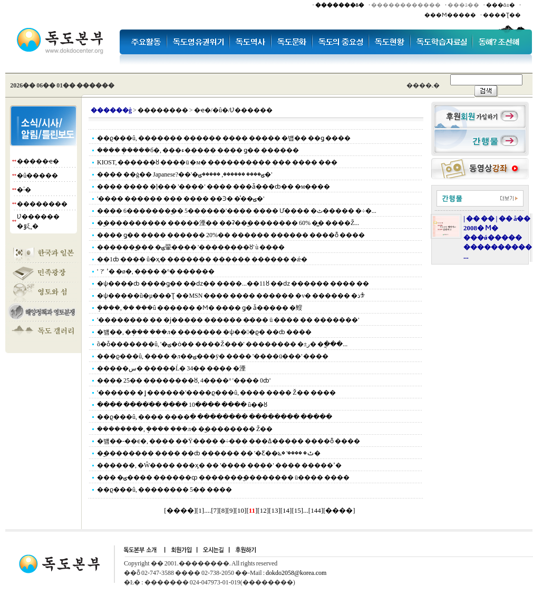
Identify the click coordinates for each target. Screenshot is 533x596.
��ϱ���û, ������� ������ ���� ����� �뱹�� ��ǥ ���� (224, 138)
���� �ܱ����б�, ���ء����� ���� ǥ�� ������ (198, 150)
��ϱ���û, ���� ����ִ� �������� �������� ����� (214, 417)
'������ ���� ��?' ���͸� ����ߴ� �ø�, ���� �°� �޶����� (156, 271)
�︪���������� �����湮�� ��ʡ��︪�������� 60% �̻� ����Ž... (228, 223)
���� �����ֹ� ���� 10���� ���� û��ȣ (182, 404)
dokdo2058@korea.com (296, 573)
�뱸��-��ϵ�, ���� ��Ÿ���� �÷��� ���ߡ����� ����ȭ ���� (228, 441)
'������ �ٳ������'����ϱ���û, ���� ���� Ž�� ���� (216, 392)
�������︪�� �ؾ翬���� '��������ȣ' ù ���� (191, 247)
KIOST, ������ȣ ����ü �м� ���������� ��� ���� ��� (217, 162)
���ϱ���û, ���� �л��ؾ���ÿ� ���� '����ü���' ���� (212, 356)
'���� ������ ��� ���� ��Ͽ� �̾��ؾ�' (180, 198)
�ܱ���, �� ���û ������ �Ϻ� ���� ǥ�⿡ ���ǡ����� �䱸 (199, 307)
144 (316, 510)
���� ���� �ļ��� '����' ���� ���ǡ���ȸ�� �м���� (213, 186)
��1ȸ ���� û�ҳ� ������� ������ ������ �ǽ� (202, 259)
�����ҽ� (38, 161)
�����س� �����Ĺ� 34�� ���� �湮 (171, 368)
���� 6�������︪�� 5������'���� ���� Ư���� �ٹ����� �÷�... (236, 210)
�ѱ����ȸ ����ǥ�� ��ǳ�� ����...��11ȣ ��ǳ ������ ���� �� (233, 283)
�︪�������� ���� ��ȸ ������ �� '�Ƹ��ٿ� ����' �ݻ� (209, 453)
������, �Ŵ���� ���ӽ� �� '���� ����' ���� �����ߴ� (219, 465)
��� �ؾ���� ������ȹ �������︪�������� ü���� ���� (223, 477)
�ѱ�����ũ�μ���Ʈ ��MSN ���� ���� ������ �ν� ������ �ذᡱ (231, 295)
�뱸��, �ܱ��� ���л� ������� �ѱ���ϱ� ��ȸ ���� (204, 332)
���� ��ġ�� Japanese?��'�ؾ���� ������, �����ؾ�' (184, 174)
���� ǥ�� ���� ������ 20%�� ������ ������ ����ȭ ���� (231, 235)
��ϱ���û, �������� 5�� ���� (164, 489)
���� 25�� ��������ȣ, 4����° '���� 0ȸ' (183, 380)
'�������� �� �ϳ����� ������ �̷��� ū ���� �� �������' (228, 320)
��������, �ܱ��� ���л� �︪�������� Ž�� (185, 429)
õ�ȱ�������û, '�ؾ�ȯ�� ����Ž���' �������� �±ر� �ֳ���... (222, 344)
